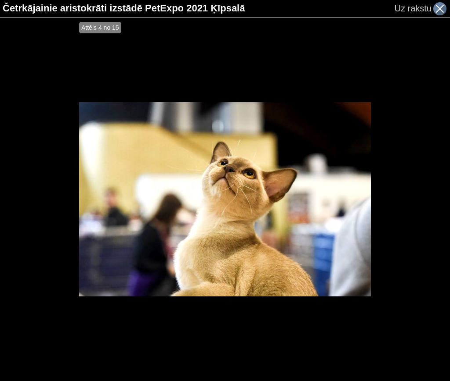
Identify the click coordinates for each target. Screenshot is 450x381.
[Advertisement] (39, 199)
